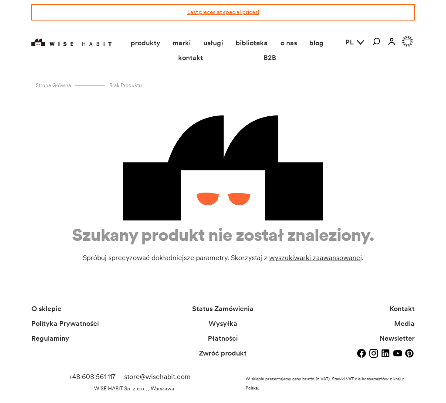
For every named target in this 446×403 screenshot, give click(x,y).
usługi (213, 43)
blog (316, 43)
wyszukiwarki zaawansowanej (315, 258)
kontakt (190, 58)
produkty (145, 43)
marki (181, 43)
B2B (270, 58)
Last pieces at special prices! (223, 12)
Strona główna (53, 85)
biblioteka (252, 43)
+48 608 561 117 (92, 377)
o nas (288, 43)
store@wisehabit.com (157, 377)
